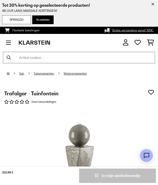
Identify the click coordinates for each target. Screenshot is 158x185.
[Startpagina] (13, 73)
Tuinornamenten (44, 73)
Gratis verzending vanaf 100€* (133, 30)
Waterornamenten (75, 73)
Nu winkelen (42, 19)
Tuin (21, 73)
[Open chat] (146, 155)
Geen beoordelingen (43, 101)
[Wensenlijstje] (138, 42)
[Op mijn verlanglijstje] (151, 92)
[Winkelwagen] (150, 42)
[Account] (125, 42)
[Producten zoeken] (79, 57)
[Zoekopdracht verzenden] (9, 57)
